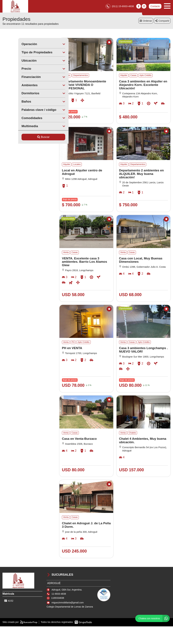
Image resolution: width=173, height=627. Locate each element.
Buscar (28, 137)
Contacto (155, 6)
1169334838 (57, 598)
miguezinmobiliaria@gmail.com (67, 603)
